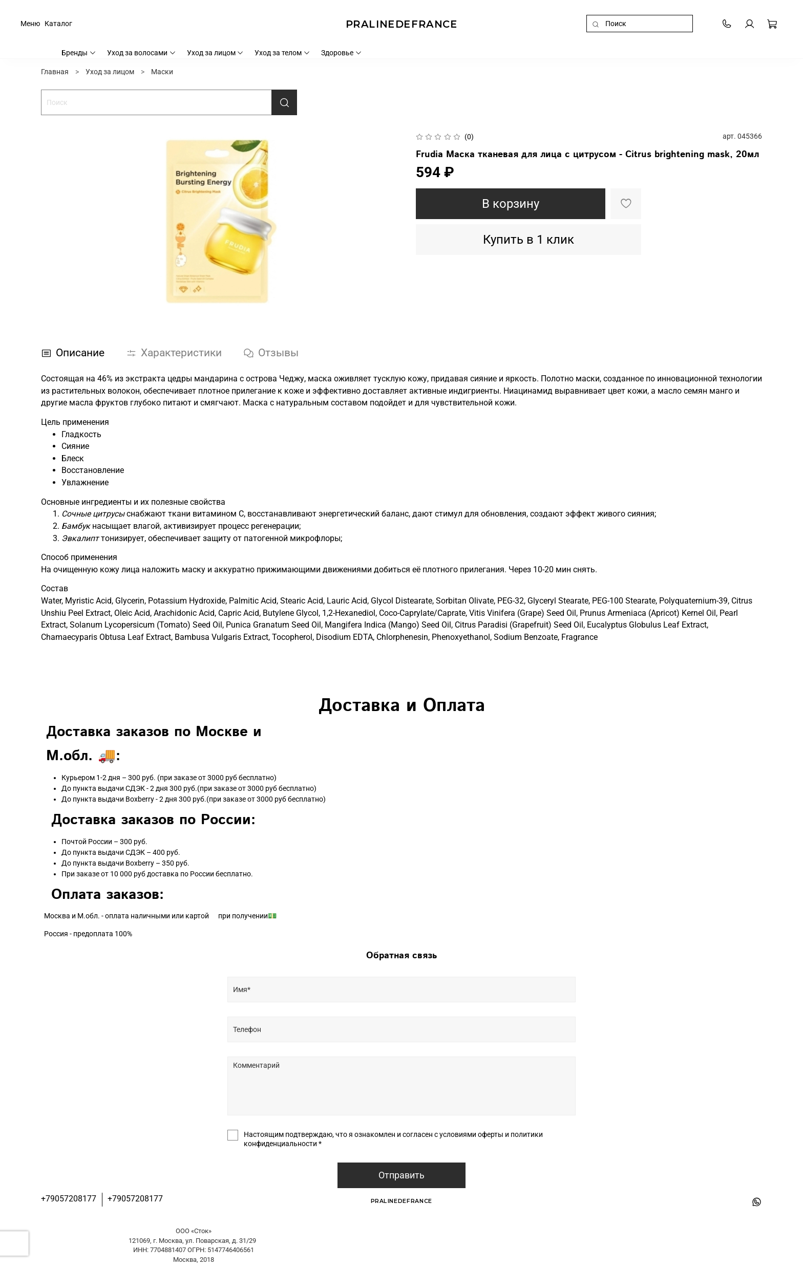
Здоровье (341, 53)
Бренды (78, 53)
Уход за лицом (215, 53)
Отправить (401, 1175)
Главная (55, 72)
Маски (162, 72)
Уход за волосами (141, 53)
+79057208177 (68, 1198)
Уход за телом (282, 53)
